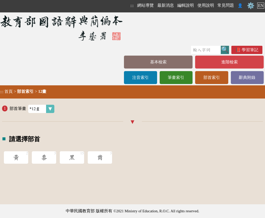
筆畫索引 (176, 77)
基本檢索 (158, 62)
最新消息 (165, 5)
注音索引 (140, 77)
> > (23, 91)
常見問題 (225, 5)
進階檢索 (229, 62)
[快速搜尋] (206, 50)
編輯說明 (185, 5)
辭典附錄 (247, 77)
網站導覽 (145, 5)
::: (132, 5)
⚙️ (251, 5)
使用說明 (205, 5)
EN (260, 5)
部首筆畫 (32, 109)
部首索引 (211, 77)
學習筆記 (250, 50)
